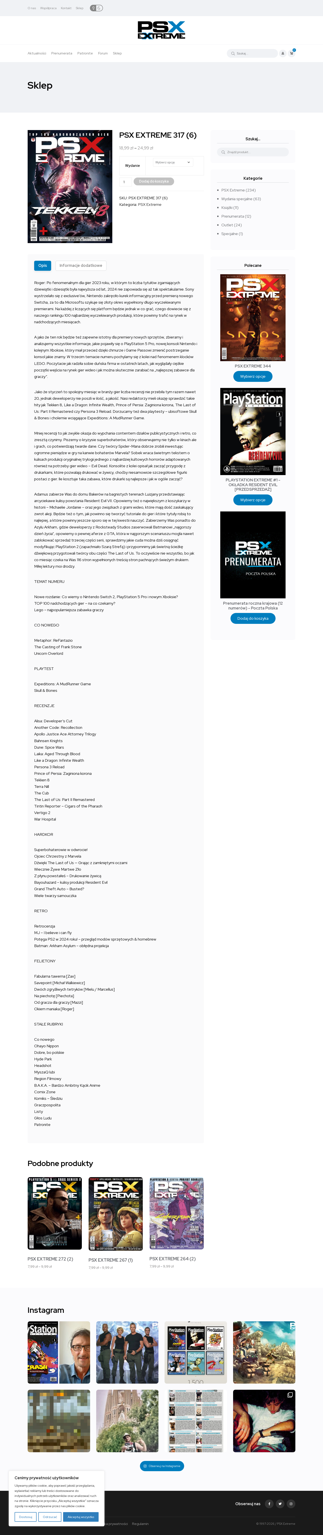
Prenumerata (61, 53)
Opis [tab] (42, 265)
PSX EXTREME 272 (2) (50, 1259)
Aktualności (37, 53)
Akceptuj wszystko (81, 1517)
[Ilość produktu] (125, 182)
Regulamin (140, 1523)
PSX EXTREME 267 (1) (111, 1260)
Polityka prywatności (111, 1523)
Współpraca (48, 8)
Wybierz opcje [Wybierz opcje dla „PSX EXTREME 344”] (253, 376)
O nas (32, 8)
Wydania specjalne (236, 198)
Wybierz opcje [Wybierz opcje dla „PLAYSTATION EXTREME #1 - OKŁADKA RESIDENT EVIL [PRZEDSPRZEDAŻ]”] (253, 499)
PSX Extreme (150, 204)
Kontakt (66, 8)
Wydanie (132, 165)
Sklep (79, 8)
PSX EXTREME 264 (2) (173, 1259)
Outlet (227, 224)
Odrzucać (50, 1517)
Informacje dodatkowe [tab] (81, 265)
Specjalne (229, 233)
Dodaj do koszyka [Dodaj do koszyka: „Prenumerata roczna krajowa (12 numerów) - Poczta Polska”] (253, 618)
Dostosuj (25, 1517)
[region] (56, 1498)
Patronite (85, 53)
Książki (226, 207)
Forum (103, 53)
